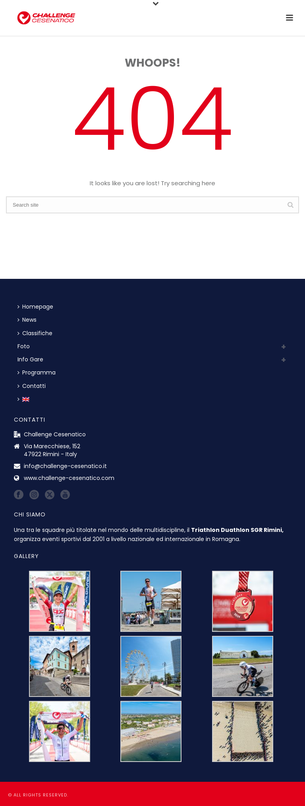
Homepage (35, 307)
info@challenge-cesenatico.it (65, 466)
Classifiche (34, 333)
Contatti (31, 386)
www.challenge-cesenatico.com (69, 478)
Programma (36, 372)
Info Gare (30, 359)
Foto (23, 346)
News (27, 320)
